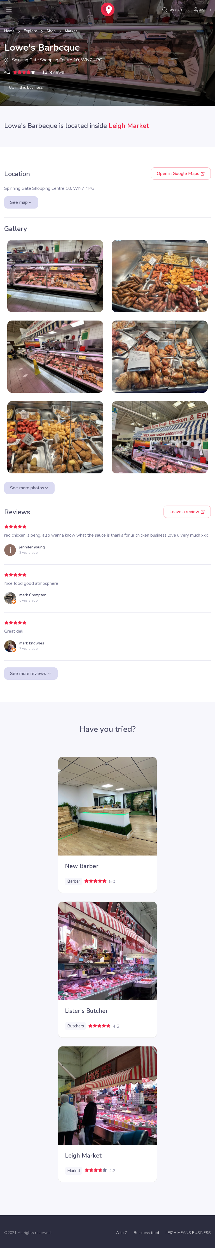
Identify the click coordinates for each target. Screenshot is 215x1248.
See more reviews (31, 673)
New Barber (82, 866)
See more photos (29, 488)
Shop (51, 31)
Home (9, 31)
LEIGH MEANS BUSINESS (188, 1232)
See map (21, 202)
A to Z (121, 1232)
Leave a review (187, 512)
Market (71, 31)
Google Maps (181, 173)
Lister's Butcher (86, 1011)
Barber (73, 881)
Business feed (146, 1232)
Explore (30, 31)
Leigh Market (129, 125)
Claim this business (26, 87)
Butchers (75, 1026)
